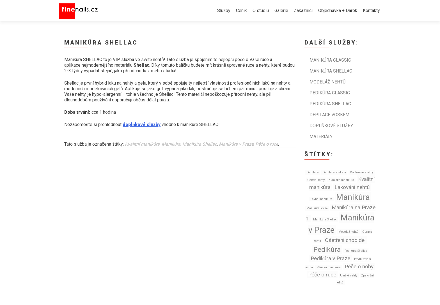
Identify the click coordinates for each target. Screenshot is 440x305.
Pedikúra (327, 249)
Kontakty (371, 10)
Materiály (321, 136)
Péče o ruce (266, 144)
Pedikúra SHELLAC (330, 103)
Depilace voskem (329, 114)
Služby (223, 10)
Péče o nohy (359, 266)
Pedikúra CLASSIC (330, 93)
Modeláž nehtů (327, 82)
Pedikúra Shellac (356, 251)
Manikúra (171, 144)
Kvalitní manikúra (142, 144)
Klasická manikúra (341, 180)
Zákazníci (303, 10)
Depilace (313, 172)
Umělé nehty (348, 275)
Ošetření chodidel (345, 240)
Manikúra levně (317, 208)
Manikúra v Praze (236, 144)
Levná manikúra (321, 199)
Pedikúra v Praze (330, 258)
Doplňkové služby (331, 125)
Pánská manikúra (329, 267)
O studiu (261, 10)
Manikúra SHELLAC (331, 71)
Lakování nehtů (352, 187)
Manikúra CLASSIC (330, 60)
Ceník (241, 10)
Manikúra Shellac (199, 144)
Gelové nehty (316, 180)
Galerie (281, 10)
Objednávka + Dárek (337, 10)
